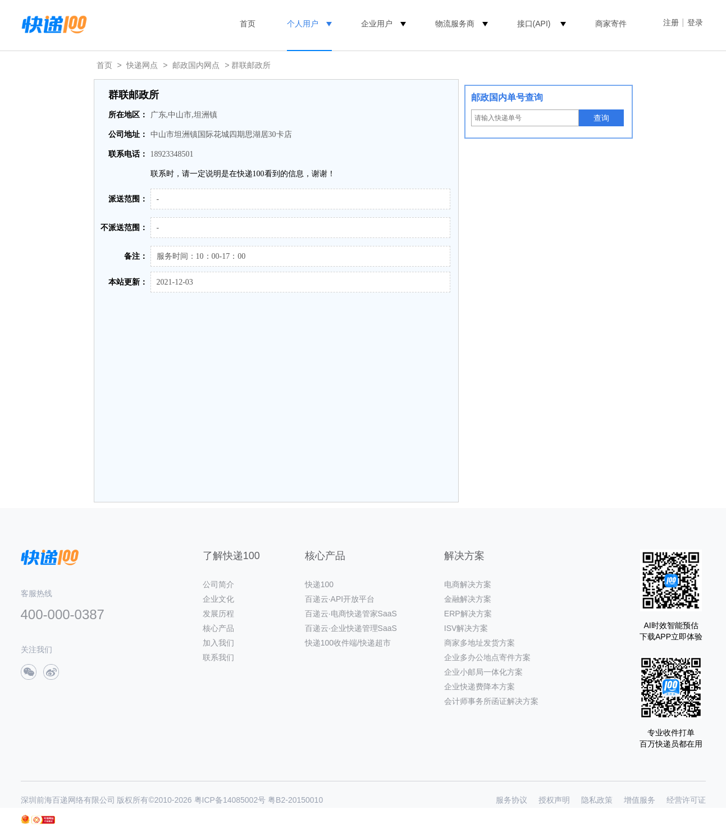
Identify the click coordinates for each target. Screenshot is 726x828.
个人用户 (302, 23)
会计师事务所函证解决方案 (491, 701)
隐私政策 (597, 799)
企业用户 (376, 23)
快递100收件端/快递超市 (348, 642)
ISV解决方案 (466, 628)
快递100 (319, 584)
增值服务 (639, 799)
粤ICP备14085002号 (230, 799)
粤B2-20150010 (295, 799)
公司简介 (218, 584)
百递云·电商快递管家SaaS (351, 613)
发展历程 (218, 613)
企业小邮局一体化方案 (483, 671)
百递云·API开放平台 (340, 598)
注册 (671, 22)
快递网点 (142, 65)
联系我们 (218, 657)
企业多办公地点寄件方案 (487, 657)
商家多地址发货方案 (479, 642)
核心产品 (218, 628)
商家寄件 (611, 23)
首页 (247, 23)
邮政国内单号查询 (507, 97)
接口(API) (534, 23)
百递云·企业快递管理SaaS (351, 628)
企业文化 (218, 598)
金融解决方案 (467, 598)
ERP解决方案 (468, 613)
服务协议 (511, 799)
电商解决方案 (467, 584)
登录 (695, 22)
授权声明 (554, 799)
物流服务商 (454, 23)
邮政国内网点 (196, 65)
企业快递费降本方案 (479, 686)
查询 (601, 117)
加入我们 (218, 642)
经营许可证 (686, 799)
